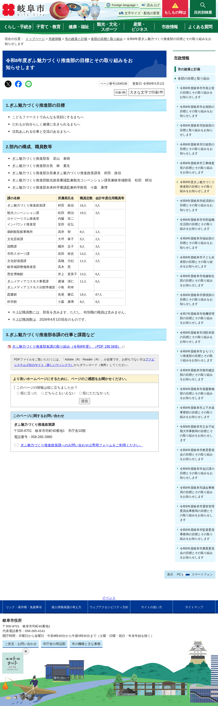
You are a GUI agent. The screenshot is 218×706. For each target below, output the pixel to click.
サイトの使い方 (151, 607)
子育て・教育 (48, 26)
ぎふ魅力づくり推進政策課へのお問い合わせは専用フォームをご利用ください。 (81, 445)
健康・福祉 (79, 26)
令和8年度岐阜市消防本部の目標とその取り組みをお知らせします (197, 337)
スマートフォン (202, 574)
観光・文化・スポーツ (109, 27)
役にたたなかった (96, 393)
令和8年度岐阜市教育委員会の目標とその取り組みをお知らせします (197, 454)
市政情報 (170, 26)
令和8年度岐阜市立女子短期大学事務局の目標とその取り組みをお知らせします (197, 433)
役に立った (28, 393)
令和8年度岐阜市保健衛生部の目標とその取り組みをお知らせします (197, 280)
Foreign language (124, 5)
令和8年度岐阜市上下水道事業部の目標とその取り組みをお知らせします (197, 412)
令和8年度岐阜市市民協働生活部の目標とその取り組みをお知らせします (197, 224)
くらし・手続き (18, 26)
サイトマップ (194, 607)
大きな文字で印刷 (144, 92)
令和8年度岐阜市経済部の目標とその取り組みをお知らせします (197, 205)
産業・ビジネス (139, 27)
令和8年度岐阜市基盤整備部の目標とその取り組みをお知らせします (197, 393)
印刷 (118, 92)
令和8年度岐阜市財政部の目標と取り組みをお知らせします (197, 130)
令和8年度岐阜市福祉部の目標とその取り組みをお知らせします (197, 243)
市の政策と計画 (76, 39)
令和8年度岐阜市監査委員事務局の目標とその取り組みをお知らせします (197, 534)
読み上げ (153, 5)
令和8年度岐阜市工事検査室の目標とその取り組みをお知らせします (197, 167)
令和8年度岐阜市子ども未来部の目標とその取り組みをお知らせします (197, 262)
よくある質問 (200, 26)
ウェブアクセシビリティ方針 (109, 607)
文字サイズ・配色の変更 (142, 13)
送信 (84, 401)
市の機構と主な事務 (86, 644)
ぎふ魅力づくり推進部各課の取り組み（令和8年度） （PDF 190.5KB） (68, 346)
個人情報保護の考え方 (66, 607)
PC (179, 574)
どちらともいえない (60, 393)
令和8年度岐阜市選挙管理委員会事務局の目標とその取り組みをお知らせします (197, 513)
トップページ (35, 39)
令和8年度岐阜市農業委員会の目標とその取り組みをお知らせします (197, 553)
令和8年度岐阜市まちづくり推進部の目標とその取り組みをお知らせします (197, 356)
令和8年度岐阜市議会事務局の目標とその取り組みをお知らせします (197, 492)
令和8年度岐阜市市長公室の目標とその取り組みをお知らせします (197, 92)
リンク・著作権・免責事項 (24, 607)
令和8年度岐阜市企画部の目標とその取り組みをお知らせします (197, 111)
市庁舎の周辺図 (54, 644)
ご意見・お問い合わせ (21, 644)
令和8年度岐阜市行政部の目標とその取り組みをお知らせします (197, 149)
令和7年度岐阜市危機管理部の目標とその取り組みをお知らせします (197, 318)
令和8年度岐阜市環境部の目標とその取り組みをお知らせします (197, 299)
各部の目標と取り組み (107, 39)
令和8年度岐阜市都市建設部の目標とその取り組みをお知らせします (197, 375)
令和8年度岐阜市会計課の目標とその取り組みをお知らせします (197, 473)
